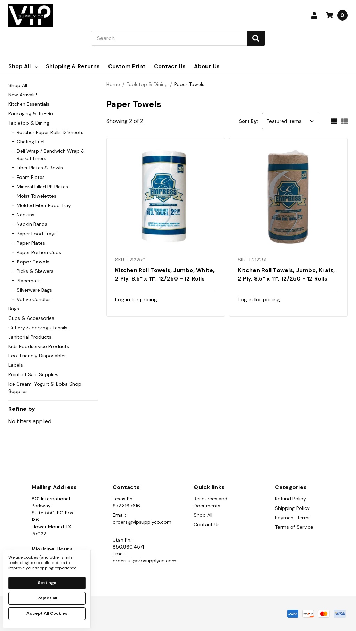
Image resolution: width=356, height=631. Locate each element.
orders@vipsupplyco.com (142, 522)
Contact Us (170, 66)
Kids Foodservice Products (38, 346)
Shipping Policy (292, 508)
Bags (13, 309)
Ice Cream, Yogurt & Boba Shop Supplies (44, 387)
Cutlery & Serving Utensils (37, 327)
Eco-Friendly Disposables (37, 356)
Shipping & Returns (73, 66)
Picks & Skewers (35, 271)
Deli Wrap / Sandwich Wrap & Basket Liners (51, 154)
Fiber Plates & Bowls (40, 168)
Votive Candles (34, 299)
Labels (15, 365)
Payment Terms (293, 517)
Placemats (29, 280)
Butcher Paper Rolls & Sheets (50, 132)
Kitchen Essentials (28, 104)
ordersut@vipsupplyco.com (144, 561)
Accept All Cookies (46, 613)
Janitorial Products (29, 337)
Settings (47, 582)
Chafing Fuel (30, 142)
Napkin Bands (32, 224)
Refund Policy (290, 499)
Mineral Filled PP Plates (42, 186)
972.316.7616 (126, 506)
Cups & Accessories (31, 318)
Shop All (23, 66)
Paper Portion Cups (39, 252)
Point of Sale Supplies (33, 374)
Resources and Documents (210, 502)
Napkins (25, 215)
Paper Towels (33, 262)
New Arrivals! (22, 95)
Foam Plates (31, 177)
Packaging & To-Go (30, 113)
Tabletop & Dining (28, 123)
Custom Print (127, 66)
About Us (207, 66)
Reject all (47, 598)
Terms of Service (294, 527)
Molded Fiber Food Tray (44, 205)
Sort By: (248, 121)
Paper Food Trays (37, 233)
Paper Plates (31, 243)
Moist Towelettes (36, 196)
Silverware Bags (34, 290)
